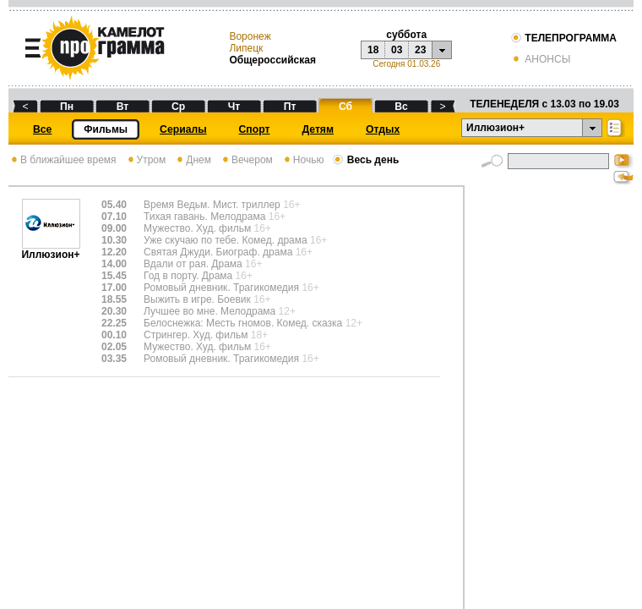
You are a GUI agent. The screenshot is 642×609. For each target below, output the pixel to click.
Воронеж (249, 36)
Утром (145, 160)
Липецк (246, 48)
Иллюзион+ (50, 250)
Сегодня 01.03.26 (406, 64)
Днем (192, 160)
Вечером (246, 160)
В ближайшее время (62, 160)
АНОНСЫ (540, 59)
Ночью (302, 160)
